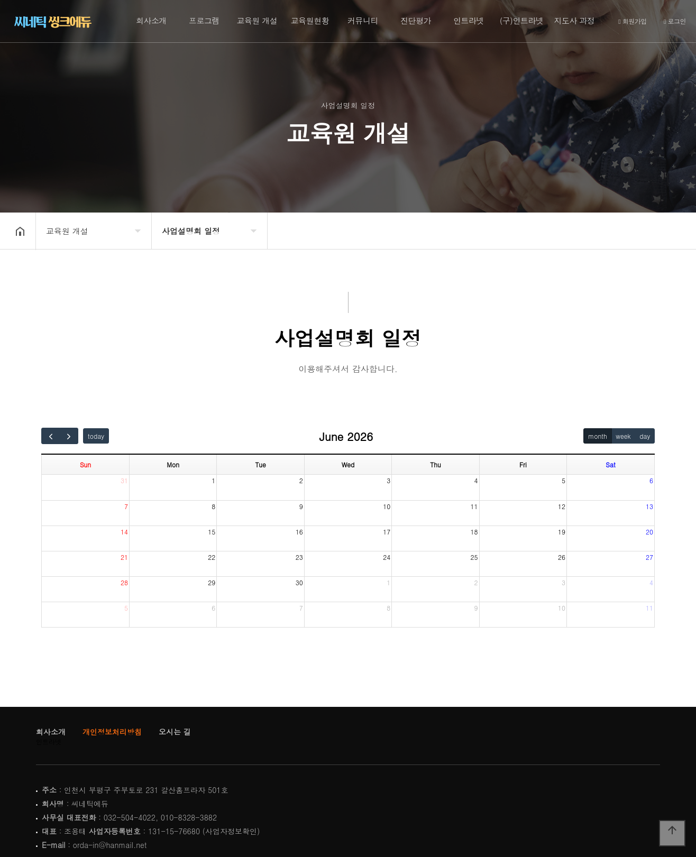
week (623, 435)
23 (299, 556)
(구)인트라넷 (522, 20)
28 (124, 582)
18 (474, 531)
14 (124, 531)
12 (561, 506)
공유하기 (667, 230)
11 (474, 506)
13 (649, 506)
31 (124, 480)
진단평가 (415, 20)
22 (211, 556)
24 (386, 556)
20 (649, 531)
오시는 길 (175, 731)
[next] (69, 436)
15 (211, 531)
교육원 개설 (256, 20)
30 (299, 582)
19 (561, 531)
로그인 (675, 21)
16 (299, 531)
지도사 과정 (574, 20)
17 (386, 531)
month (597, 435)
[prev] (50, 436)
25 (474, 556)
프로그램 (204, 20)
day (644, 435)
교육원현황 (310, 20)
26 (561, 556)
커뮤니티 (362, 20)
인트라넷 (468, 20)
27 (649, 556)
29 (211, 582)
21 (124, 556)
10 (386, 506)
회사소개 (151, 20)
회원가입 (632, 21)
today (96, 435)
